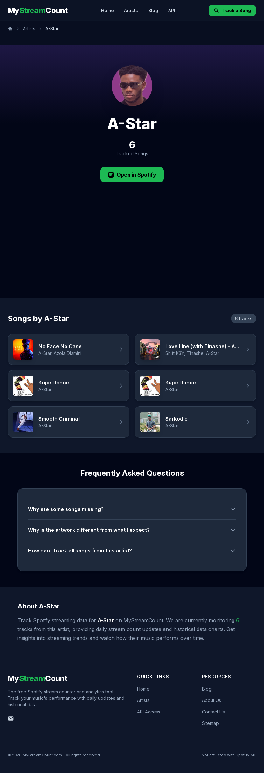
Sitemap (210, 723)
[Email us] (11, 718)
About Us (211, 700)
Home (107, 10)
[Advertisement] (132, 250)
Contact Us (213, 711)
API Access (148, 711)
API (171, 10)
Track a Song (232, 10)
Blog (153, 10)
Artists (131, 10)
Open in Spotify (132, 175)
